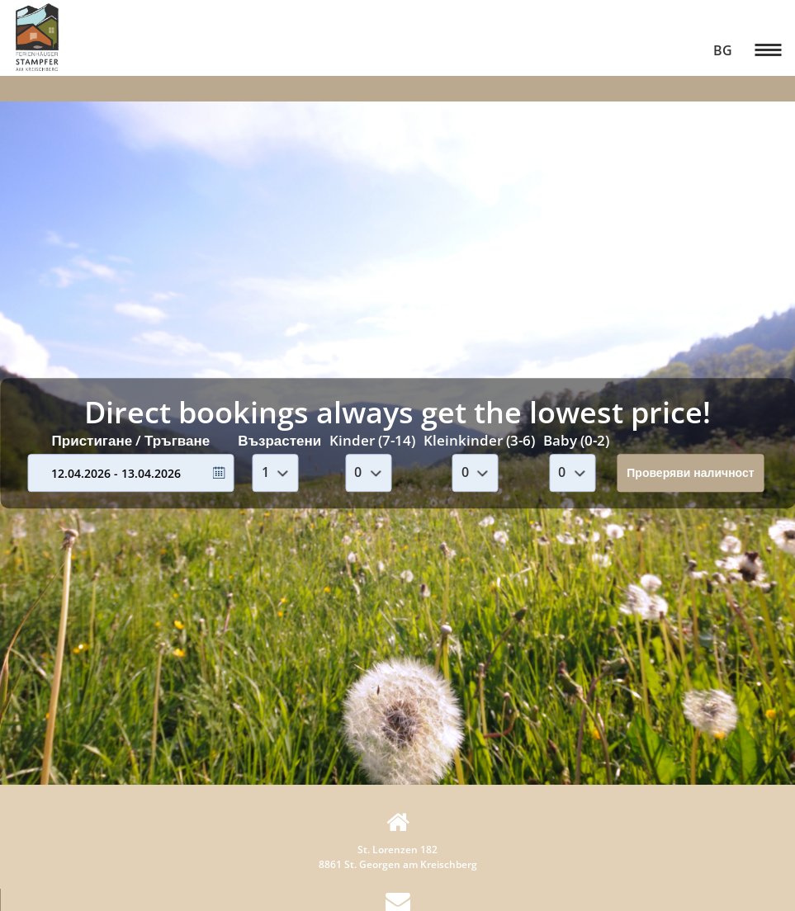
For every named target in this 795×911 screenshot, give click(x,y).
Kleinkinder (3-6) (479, 440)
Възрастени (279, 440)
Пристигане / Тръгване (131, 440)
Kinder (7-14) (372, 440)
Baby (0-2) (576, 440)
